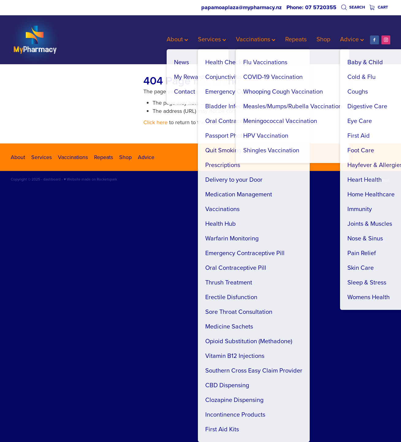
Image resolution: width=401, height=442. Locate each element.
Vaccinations (255, 39)
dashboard (52, 179)
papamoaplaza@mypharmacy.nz (241, 7)
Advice (352, 39)
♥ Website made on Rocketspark (90, 179)
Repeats (296, 39)
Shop (323, 39)
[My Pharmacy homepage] (49, 39)
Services (212, 39)
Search (353, 7)
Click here (155, 122)
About (177, 39)
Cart (378, 7)
